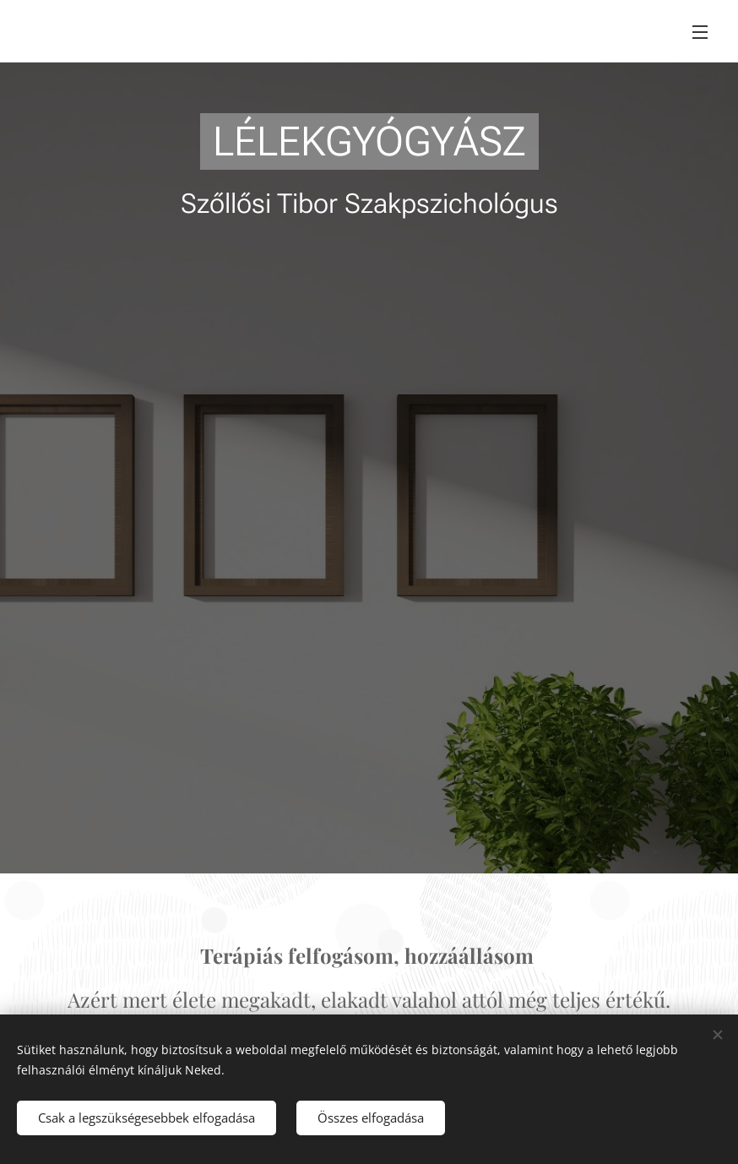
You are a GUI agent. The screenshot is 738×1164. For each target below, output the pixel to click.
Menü (700, 32)
